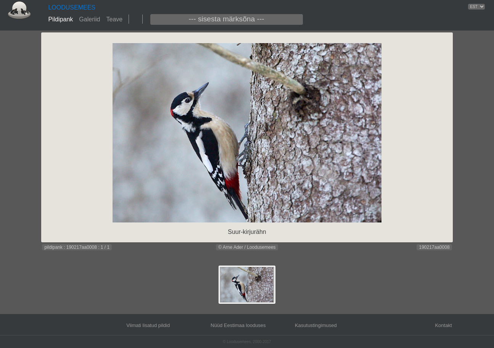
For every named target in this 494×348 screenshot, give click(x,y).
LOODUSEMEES (71, 7)
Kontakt (443, 325)
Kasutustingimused (316, 325)
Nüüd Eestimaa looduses (238, 325)
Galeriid (89, 19)
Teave (114, 19)
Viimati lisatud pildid (148, 325)
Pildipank (60, 19)
